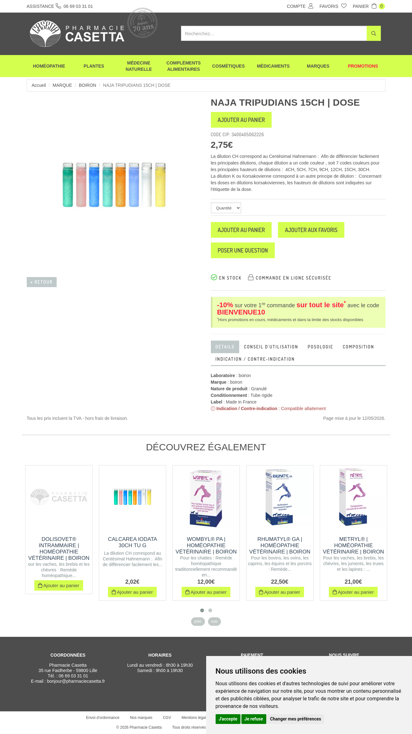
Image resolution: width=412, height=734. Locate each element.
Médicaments (273, 66)
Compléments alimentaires (183, 66)
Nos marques (141, 717)
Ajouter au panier (241, 119)
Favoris (333, 6)
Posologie (320, 346)
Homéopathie (49, 66)
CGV (167, 717)
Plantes (94, 66)
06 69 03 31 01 (73, 675)
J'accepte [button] (228, 718)
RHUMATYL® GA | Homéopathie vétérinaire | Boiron (279, 545)
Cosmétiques (228, 66)
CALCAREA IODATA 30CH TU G (132, 542)
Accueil (39, 85)
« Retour (42, 282)
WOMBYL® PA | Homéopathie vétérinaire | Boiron (206, 545)
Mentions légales (196, 717)
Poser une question (243, 250)
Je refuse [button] (254, 718)
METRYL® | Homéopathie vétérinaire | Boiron (353, 545)
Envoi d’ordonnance (102, 717)
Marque (62, 85)
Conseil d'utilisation (271, 346)
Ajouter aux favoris (311, 229)
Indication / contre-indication (255, 359)
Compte (300, 6)
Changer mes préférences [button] (295, 718)
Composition (358, 346)
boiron (87, 85)
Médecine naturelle (139, 66)
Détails (225, 346)
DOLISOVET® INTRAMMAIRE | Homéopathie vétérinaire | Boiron (58, 548)
